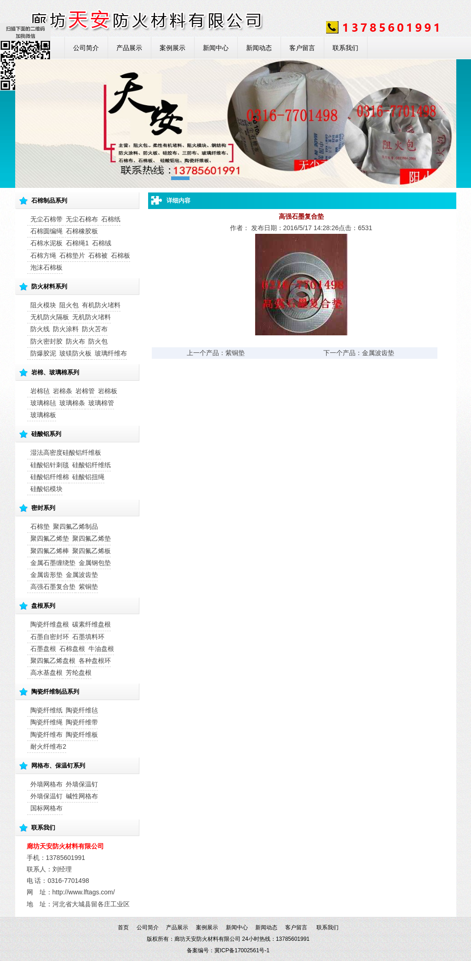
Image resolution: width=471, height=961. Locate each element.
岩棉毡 (40, 391)
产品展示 (129, 47)
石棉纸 (111, 219)
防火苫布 (95, 329)
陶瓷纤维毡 (82, 710)
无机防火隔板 (49, 317)
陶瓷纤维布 (46, 734)
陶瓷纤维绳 (46, 722)
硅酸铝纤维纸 (91, 465)
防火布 (75, 341)
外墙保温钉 (82, 784)
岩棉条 (62, 391)
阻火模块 (43, 305)
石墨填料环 (88, 636)
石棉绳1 (77, 243)
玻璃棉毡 (43, 403)
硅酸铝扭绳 (88, 476)
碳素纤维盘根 (91, 624)
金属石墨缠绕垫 (52, 562)
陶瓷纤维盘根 (49, 624)
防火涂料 (66, 329)
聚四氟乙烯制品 (75, 526)
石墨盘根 (43, 648)
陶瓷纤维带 (82, 722)
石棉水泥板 (46, 243)
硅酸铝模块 (46, 488)
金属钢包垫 (95, 562)
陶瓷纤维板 (82, 734)
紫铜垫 (88, 586)
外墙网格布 (46, 784)
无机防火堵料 (91, 317)
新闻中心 (216, 47)
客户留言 (302, 47)
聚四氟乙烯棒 (49, 550)
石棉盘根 (72, 648)
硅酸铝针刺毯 (49, 465)
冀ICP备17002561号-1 (242, 950)
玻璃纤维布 (111, 353)
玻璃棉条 (72, 403)
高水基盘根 (46, 672)
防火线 (40, 329)
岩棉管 (85, 391)
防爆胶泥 (43, 353)
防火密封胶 (46, 341)
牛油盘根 (101, 648)
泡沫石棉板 (46, 267)
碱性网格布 (82, 796)
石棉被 (98, 255)
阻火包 (69, 305)
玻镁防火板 (75, 353)
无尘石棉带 (46, 219)
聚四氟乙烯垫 (49, 538)
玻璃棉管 (101, 403)
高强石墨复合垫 (52, 586)
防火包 (98, 341)
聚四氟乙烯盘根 (52, 660)
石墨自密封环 (49, 636)
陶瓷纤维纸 (46, 710)
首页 (42, 47)
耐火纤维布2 (48, 746)
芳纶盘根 (79, 672)
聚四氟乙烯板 (91, 550)
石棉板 (120, 255)
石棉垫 (40, 526)
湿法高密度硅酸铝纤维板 (65, 452)
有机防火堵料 (101, 305)
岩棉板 (107, 391)
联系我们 (345, 47)
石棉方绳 (43, 255)
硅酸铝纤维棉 (49, 476)
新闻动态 (259, 47)
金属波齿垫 (82, 574)
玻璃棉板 (43, 414)
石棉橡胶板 (82, 231)
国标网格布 (46, 808)
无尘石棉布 (82, 219)
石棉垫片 (72, 255)
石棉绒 (101, 243)
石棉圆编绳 (46, 231)
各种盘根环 (95, 660)
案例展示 (172, 47)
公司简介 (86, 47)
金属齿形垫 (46, 574)
